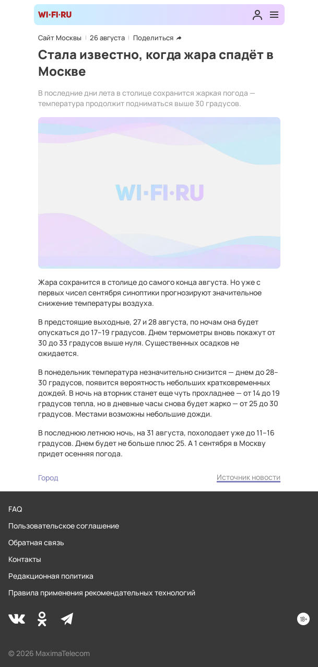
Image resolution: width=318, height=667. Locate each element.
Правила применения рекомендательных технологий (101, 592)
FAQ (15, 509)
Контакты (24, 559)
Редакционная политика (50, 576)
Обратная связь (36, 542)
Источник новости (248, 477)
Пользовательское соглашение (63, 526)
